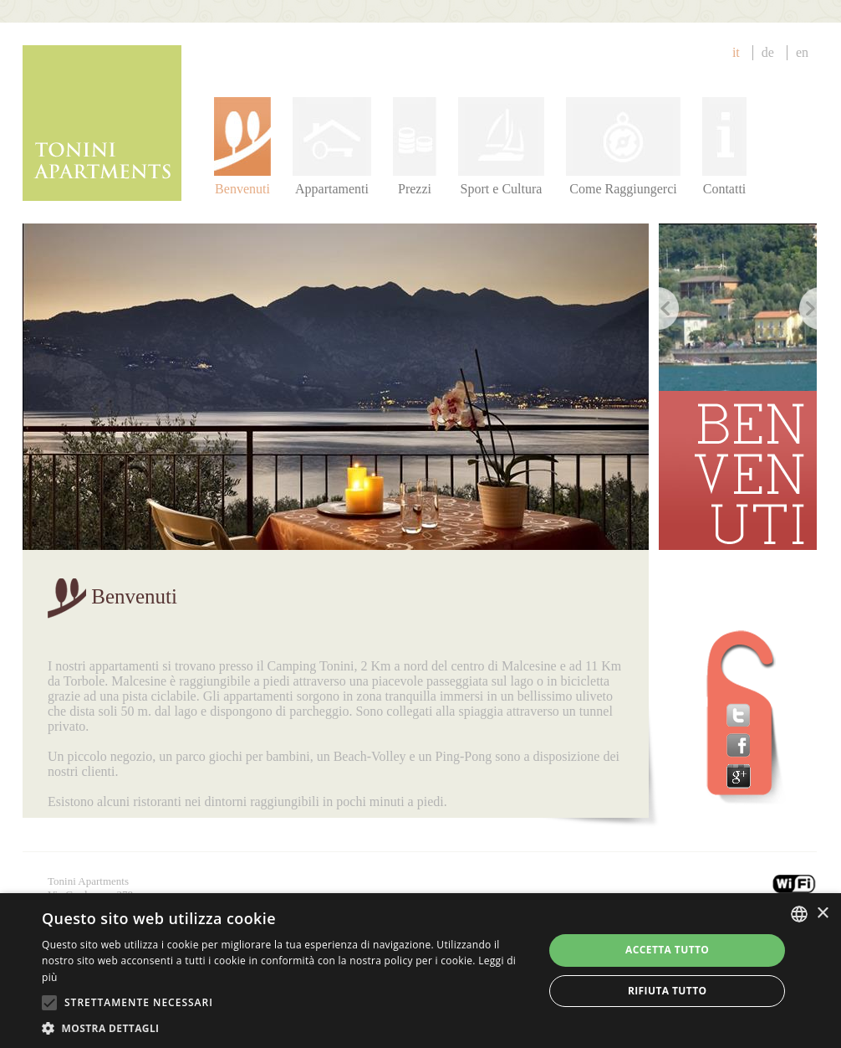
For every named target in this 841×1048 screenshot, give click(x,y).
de (768, 52)
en (802, 52)
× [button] (822, 913)
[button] (285, 1027)
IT (736, 52)
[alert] (420, 970)
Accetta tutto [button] (667, 950)
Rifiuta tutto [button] (667, 991)
